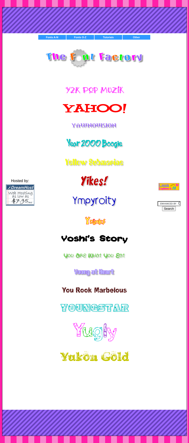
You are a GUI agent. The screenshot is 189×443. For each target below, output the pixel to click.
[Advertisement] (94, 19)
